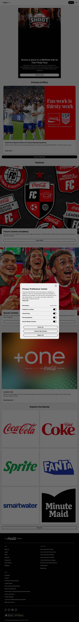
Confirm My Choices (40, 331)
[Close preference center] (56, 286)
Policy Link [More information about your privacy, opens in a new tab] (25, 300)
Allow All (40, 327)
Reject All (40, 335)
